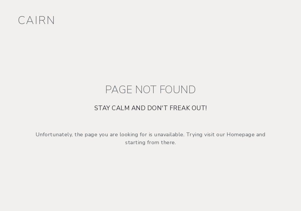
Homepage (241, 134)
